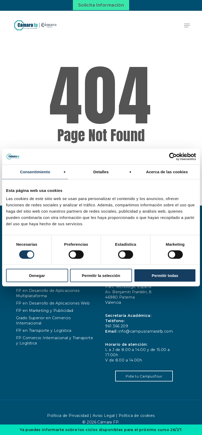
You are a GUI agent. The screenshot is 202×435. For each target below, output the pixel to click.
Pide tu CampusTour (144, 376)
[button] (187, 25)
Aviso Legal (104, 415)
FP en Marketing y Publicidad (44, 310)
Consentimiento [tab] (35, 171)
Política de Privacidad (68, 415)
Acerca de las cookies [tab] (167, 171)
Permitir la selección (101, 275)
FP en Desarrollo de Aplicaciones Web (53, 303)
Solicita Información (101, 5)
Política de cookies (137, 415)
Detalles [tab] (101, 171)
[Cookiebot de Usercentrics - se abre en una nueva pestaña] (173, 156)
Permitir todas (165, 275)
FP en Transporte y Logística (44, 330)
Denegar (37, 275)
